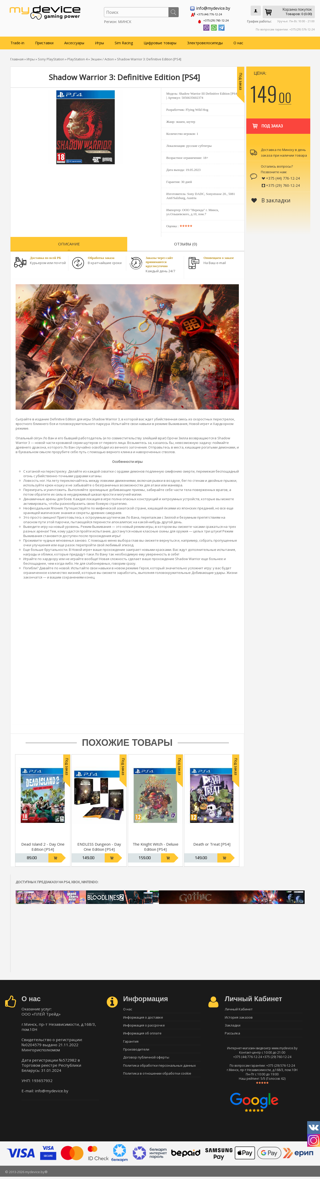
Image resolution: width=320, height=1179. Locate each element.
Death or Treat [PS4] (211, 842)
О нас (238, 41)
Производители (136, 1053)
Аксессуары (74, 41)
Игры (99, 41)
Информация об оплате (142, 1035)
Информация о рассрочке (144, 1026)
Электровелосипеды (205, 41)
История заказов (239, 1017)
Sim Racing (124, 41)
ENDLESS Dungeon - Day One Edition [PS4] (99, 845)
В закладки (271, 198)
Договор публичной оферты (146, 1062)
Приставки (44, 41)
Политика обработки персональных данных (159, 1070)
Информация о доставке (143, 1017)
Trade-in (17, 41)
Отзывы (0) (185, 242)
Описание (69, 242)
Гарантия (130, 1044)
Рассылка (232, 1035)
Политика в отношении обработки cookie (157, 1079)
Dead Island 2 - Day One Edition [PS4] (43, 845)
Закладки (232, 1026)
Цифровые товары (160, 41)
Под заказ (267, 122)
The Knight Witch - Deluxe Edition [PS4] (155, 845)
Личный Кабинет (239, 1008)
